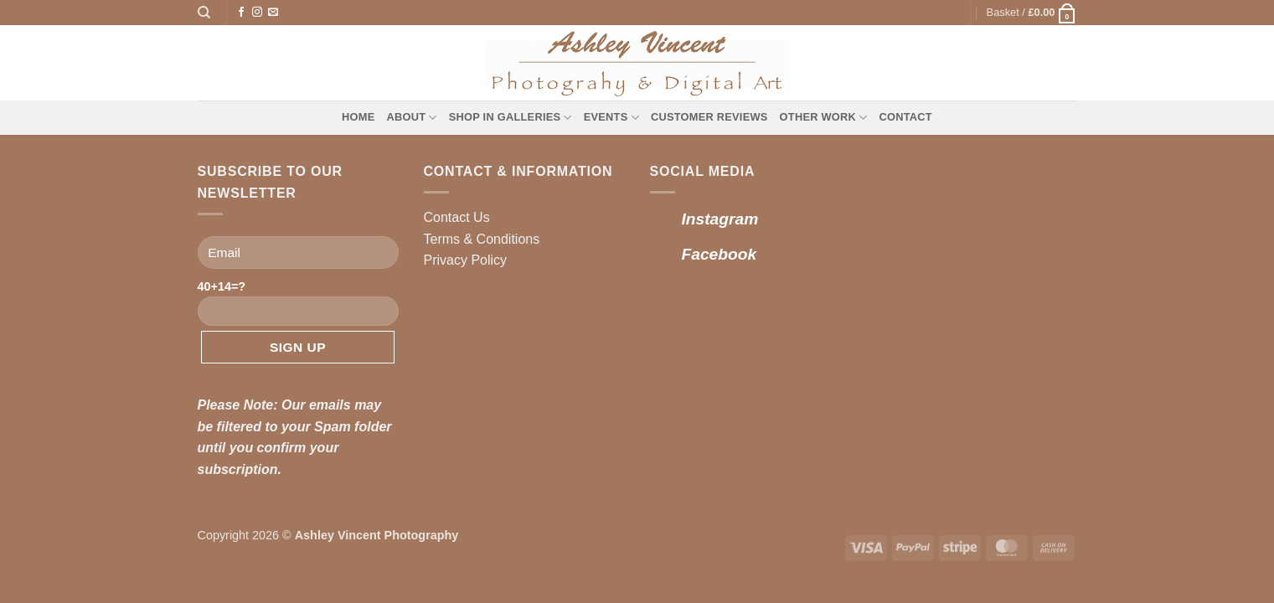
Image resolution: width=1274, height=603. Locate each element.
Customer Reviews (709, 117)
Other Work (824, 118)
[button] (1032, 12)
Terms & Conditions (482, 239)
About (412, 118)
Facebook (719, 254)
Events (611, 118)
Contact (905, 117)
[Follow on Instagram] (257, 12)
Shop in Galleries (510, 118)
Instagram (720, 219)
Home (358, 117)
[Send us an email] (273, 12)
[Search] (204, 12)
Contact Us (457, 217)
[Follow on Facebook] (241, 12)
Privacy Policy (466, 260)
